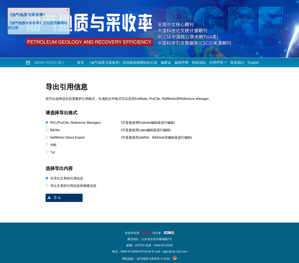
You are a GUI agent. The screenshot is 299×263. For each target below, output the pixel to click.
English (253, 63)
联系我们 (237, 63)
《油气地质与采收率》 (27, 14)
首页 (80, 63)
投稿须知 (199, 63)
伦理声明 (218, 62)
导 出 (53, 197)
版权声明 (182, 63)
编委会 (166, 63)
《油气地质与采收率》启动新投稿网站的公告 (122, 63)
